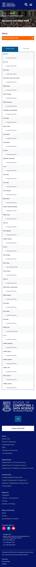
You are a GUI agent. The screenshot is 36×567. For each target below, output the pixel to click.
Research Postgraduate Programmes (15, 483)
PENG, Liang (6, 214)
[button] (31, 5)
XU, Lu (5, 335)
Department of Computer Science (14, 465)
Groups (4, 501)
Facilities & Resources (10, 450)
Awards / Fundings (8, 504)
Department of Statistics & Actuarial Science (18, 468)
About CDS (6, 439)
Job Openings (7, 453)
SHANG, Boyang (7, 239)
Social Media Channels (10, 519)
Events (4, 516)
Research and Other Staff (12, 16)
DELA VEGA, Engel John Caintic (11, 78)
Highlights (5, 495)
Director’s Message (9, 442)
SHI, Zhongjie (6, 255)
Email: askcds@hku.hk (9, 540)
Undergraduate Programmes (12, 477)
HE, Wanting (6, 142)
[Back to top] (18, 419)
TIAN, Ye (5, 279)
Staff (3, 447)
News (4, 513)
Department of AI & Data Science (14, 462)
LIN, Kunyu (6, 174)
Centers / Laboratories (10, 498)
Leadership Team (8, 445)
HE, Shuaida (6, 134)
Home (4, 13)
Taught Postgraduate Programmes (14, 480)
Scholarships (6, 486)
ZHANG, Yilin (6, 367)
